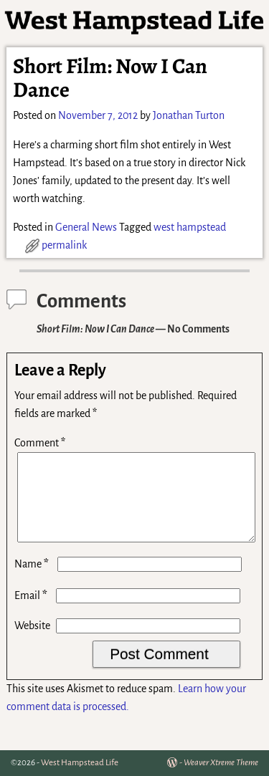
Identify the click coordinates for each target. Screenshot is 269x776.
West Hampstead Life (79, 762)
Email (32, 612)
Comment (41, 443)
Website (32, 642)
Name (33, 581)
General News (86, 227)
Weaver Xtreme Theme (221, 762)
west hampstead (190, 227)
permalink (64, 245)
